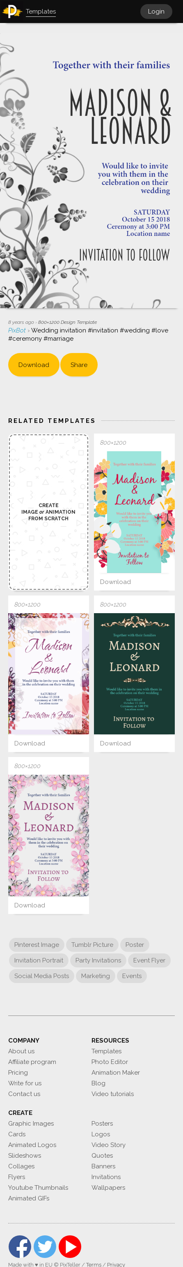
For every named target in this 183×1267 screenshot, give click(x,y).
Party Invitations (98, 960)
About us (21, 1051)
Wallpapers (108, 1187)
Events (132, 976)
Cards (16, 1134)
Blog (98, 1083)
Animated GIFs (28, 1198)
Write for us (24, 1083)
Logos (101, 1134)
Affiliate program (32, 1062)
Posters (102, 1123)
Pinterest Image (36, 945)
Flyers (16, 1177)
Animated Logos (32, 1145)
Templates (106, 1051)
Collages (21, 1166)
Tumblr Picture (92, 945)
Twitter (45, 1246)
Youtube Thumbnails (38, 1187)
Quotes (102, 1155)
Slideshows (24, 1155)
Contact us (24, 1094)
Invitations (106, 1177)
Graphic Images (31, 1123)
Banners (103, 1166)
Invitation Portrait (38, 960)
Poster (135, 945)
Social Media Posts (41, 976)
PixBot (17, 330)
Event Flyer (149, 960)
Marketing (95, 976)
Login (156, 11)
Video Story (109, 1145)
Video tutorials (113, 1094)
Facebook (20, 1246)
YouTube (70, 1246)
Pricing (18, 1072)
